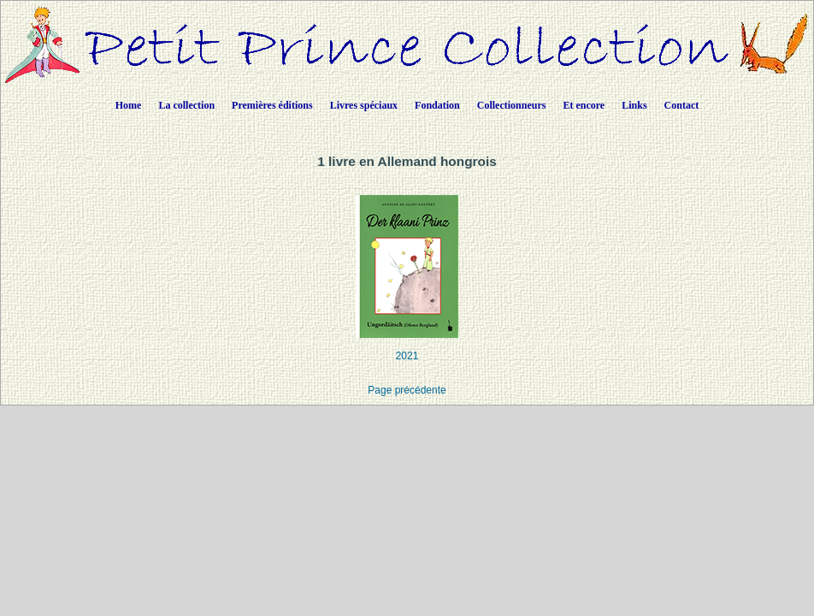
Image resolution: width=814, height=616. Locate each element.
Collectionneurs (511, 105)
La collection (186, 105)
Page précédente (406, 390)
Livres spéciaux (364, 105)
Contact (681, 105)
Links (634, 105)
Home (128, 105)
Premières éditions (272, 105)
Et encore (584, 105)
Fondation (437, 105)
